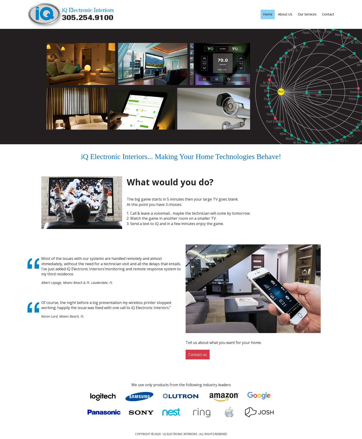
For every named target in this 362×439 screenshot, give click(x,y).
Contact (328, 14)
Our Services (307, 14)
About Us (285, 14)
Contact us (197, 354)
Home (267, 14)
